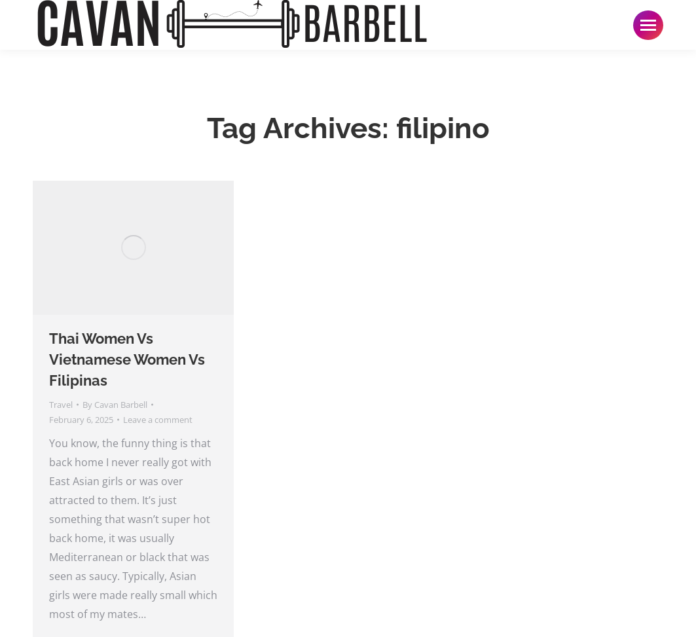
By (114, 404)
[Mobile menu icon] (648, 25)
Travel (61, 404)
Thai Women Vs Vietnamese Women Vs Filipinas (127, 359)
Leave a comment (157, 420)
